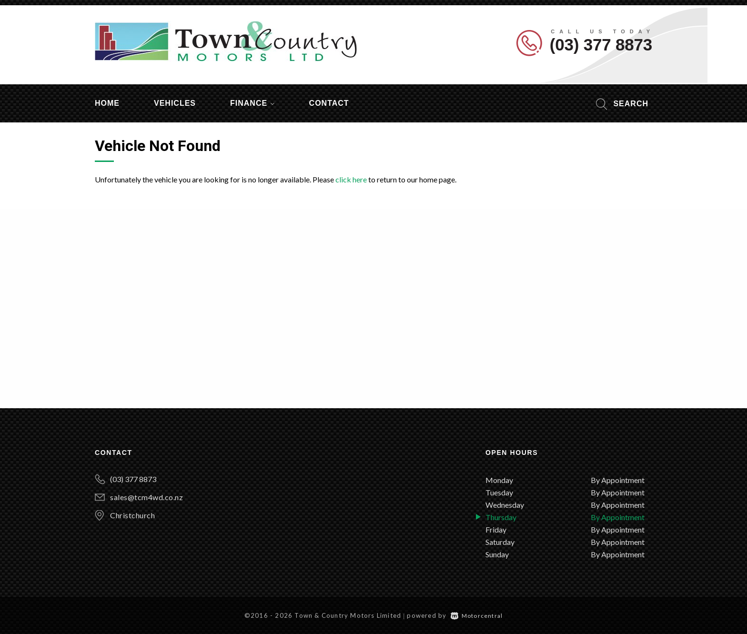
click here (351, 179)
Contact (329, 103)
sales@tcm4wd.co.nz (146, 497)
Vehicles (175, 103)
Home (107, 103)
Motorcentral (477, 615)
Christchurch (132, 515)
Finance (252, 103)
